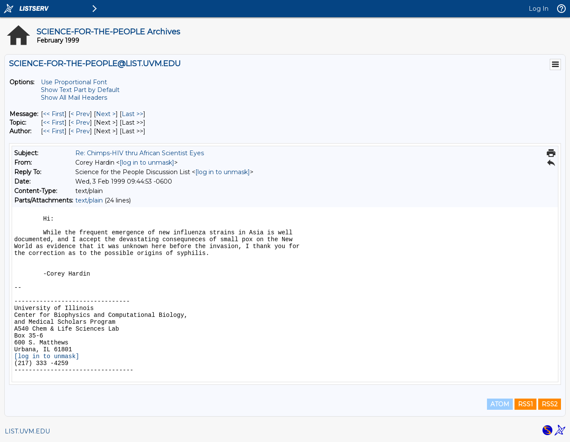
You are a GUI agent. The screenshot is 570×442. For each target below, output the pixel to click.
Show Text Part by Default (80, 90)
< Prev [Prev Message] (80, 114)
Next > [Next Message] (106, 114)
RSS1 (525, 404)
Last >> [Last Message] (132, 114)
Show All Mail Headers (74, 97)
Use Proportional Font (74, 82)
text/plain (89, 200)
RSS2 (550, 404)
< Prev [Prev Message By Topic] (80, 122)
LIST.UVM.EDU (27, 431)
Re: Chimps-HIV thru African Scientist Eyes (139, 153)
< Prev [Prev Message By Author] (80, 131)
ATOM (499, 404)
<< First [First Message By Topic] (54, 122)
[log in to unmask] (147, 162)
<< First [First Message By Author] (54, 131)
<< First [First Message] (54, 114)
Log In (538, 8)
